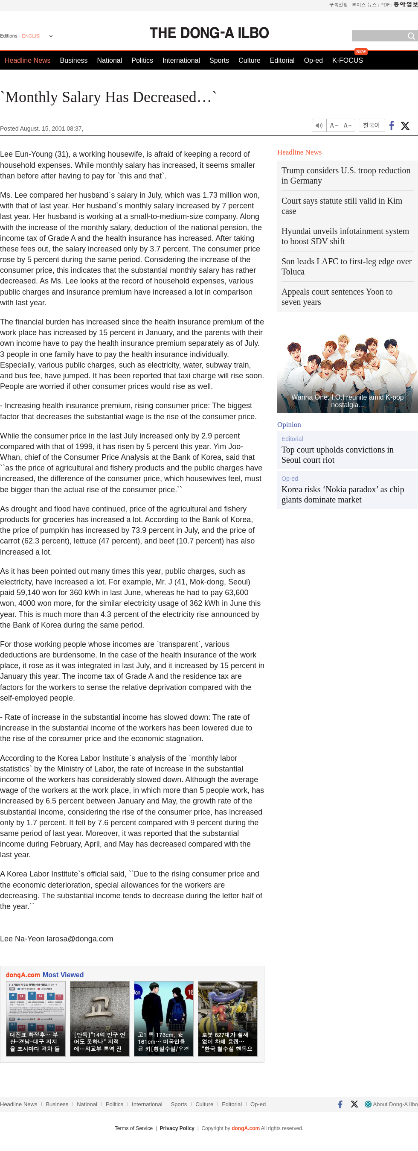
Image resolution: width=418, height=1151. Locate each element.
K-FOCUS (347, 60)
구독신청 (338, 4)
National (109, 60)
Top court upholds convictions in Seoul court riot (338, 454)
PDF (385, 4)
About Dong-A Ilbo (391, 1104)
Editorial (282, 60)
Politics (142, 60)
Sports (219, 60)
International (181, 60)
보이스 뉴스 (364, 4)
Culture (249, 60)
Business (74, 60)
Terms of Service (134, 1128)
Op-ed (313, 60)
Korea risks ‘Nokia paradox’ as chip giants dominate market (343, 494)
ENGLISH (32, 35)
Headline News (28, 60)
